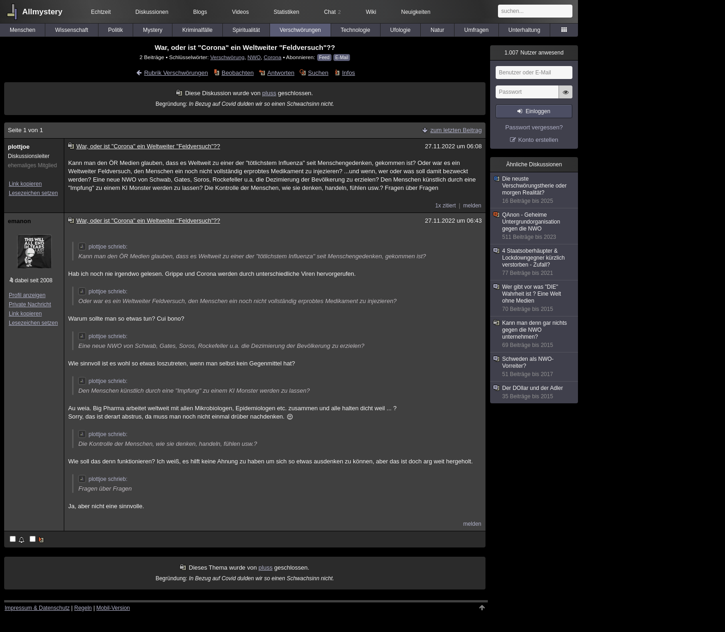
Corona (272, 57)
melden (472, 205)
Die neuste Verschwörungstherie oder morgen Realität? (534, 190)
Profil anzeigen (27, 295)
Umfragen (476, 30)
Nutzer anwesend (534, 52)
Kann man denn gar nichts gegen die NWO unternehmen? (534, 334)
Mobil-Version (113, 608)
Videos (240, 12)
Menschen (22, 30)
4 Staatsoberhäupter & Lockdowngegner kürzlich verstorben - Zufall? (534, 262)
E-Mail (341, 57)
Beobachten (237, 72)
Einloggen (538, 111)
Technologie (355, 30)
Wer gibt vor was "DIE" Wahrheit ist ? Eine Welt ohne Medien (534, 298)
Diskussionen (151, 12)
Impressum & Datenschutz (37, 608)
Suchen (318, 72)
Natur (437, 30)
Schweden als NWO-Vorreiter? (534, 367)
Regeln (83, 608)
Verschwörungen (300, 30)
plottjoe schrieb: (102, 246)
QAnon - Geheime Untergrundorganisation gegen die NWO (534, 226)
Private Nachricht (30, 304)
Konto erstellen (538, 139)
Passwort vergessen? (534, 127)
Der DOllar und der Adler (534, 392)
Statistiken (286, 12)
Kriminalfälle (197, 30)
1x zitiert (445, 205)
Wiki (371, 12)
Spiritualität (246, 30)
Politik (115, 30)
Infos (348, 72)
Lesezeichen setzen (33, 193)
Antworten (281, 72)
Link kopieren (25, 184)
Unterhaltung (525, 30)
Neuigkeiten (415, 12)
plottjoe (19, 146)
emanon (19, 221)
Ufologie (400, 30)
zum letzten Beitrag (456, 130)
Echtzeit (101, 12)
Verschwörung (227, 57)
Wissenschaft (71, 30)
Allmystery (42, 11)
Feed (324, 57)
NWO (254, 57)
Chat (332, 12)
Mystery (152, 30)
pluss (269, 93)
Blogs (200, 12)
